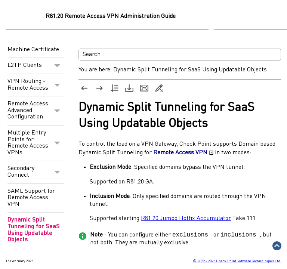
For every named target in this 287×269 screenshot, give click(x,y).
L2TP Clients (35, 66)
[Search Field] (179, 55)
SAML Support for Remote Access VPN (31, 197)
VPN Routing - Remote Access (35, 85)
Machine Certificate (33, 50)
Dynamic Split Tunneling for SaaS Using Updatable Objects (33, 230)
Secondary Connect (35, 172)
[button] (57, 66)
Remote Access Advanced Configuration (35, 110)
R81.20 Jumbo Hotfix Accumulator (186, 219)
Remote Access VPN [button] (183, 153)
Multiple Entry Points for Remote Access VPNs (35, 143)
